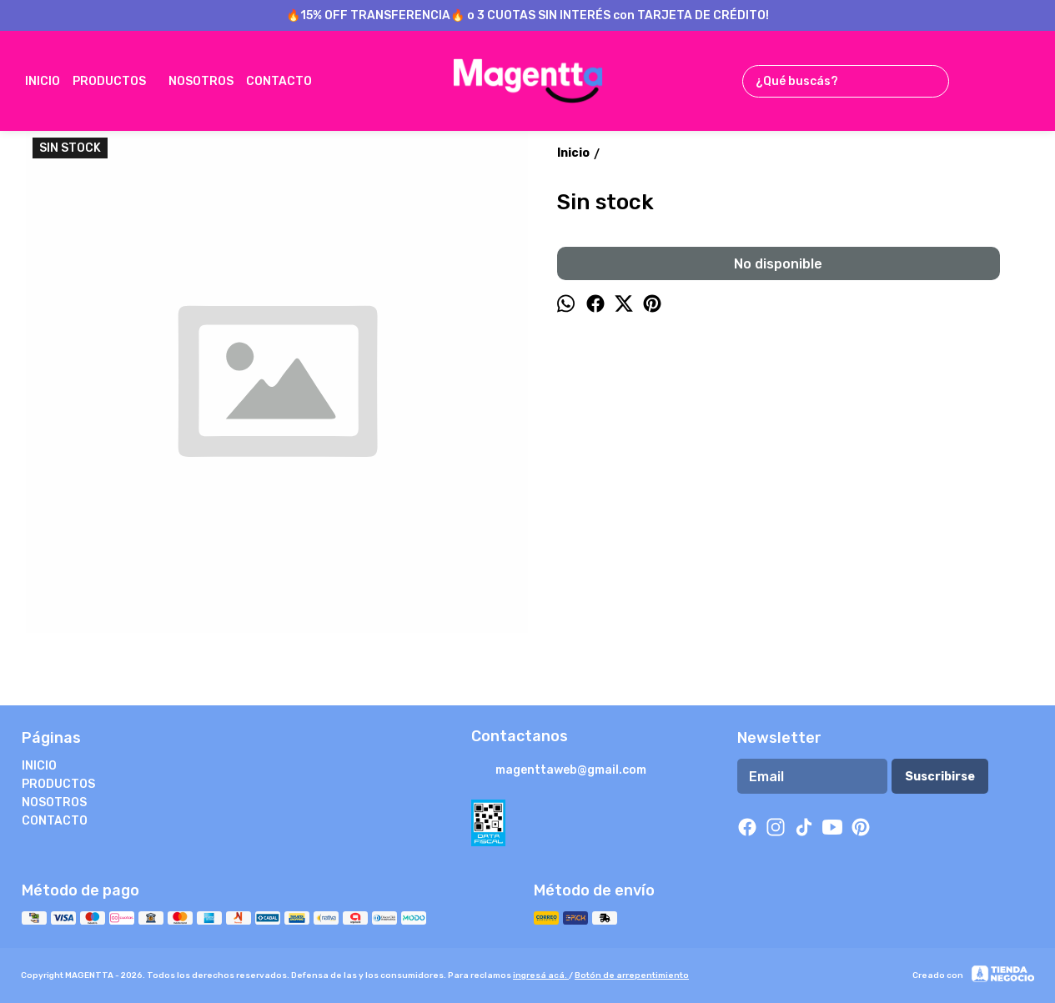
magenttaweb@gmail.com (558, 771)
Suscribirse (940, 777)
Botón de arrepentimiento (632, 975)
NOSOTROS (201, 81)
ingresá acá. (541, 975)
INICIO (42, 81)
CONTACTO (287, 80)
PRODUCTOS (118, 80)
